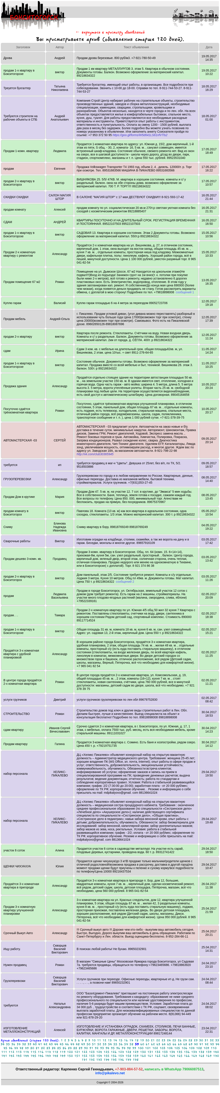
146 (41, 1056)
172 (92, 1060)
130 (143, 1052)
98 (129, 1048)
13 (110, 1040)
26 (180, 1040)
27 (185, 1040)
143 (19, 1056)
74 (217, 1044)
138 (201, 1052)
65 (169, 1044)
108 (199, 1048)
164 (172, 1056)
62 (153, 1044)
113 (19, 1052)
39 (29, 1044)
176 (121, 1060)
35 (8, 1044)
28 (190, 1040)
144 (26, 1056)
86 (64, 1048)
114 (26, 1052)
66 (174, 1044)
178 (136, 1060)
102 (155, 1048)
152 (84, 1056)
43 (51, 1044)
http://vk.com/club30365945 (95, 454)
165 (179, 1056)
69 (190, 1044)
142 (11, 1056)
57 (126, 1044)
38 (24, 1044)
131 (150, 1052)
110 (214, 1048)
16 (126, 1040)
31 (206, 1040)
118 (55, 1052)
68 (185, 1044)
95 (113, 1048)
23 (163, 1040)
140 (216, 1052)
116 (41, 1052)
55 (115, 1044)
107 (192, 1048)
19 (142, 1040)
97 (123, 1048)
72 (207, 1044)
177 (128, 1060)
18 (137, 1040)
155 (106, 1056)
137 (194, 1052)
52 (99, 1044)
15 (120, 1040)
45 (62, 1044)
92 (97, 1048)
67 (180, 1044)
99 (134, 1048)
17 (131, 1040)
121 (77, 1052)
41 (40, 1044)
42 (45, 1044)
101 (148, 1048)
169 (209, 1056)
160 (143, 1056)
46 (67, 1044)
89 (80, 1048)
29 (196, 1040)
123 (92, 1052)
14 (115, 1040)
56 (121, 1044)
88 (75, 1048)
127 (121, 1052)
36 (13, 1044)
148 (55, 1056)
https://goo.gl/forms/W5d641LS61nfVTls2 (140, 135)
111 (4, 1052)
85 (59, 1048)
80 (32, 1048)
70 (196, 1044)
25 (174, 1040)
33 (217, 1040)
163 (165, 1056)
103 (162, 1048)
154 (99, 1056)
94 (107, 1048)
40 (35, 1044)
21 (153, 1040)
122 (84, 1052)
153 (92, 1056)
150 (70, 1056)
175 (114, 1060)
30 (201, 1040)
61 (148, 1044)
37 (19, 1044)
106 (184, 1048)
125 (106, 1052)
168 (201, 1056)
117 (48, 1052)
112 (11, 1052)
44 (56, 1044)
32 (212, 1040)
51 (94, 1044)
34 (3, 1044)
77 (16, 1048)
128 (128, 1052)
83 (48, 1048)
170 (216, 1056)
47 (72, 1044)
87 (70, 1048)
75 (5, 1048)
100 (141, 1048)
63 (158, 1044)
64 (164, 1044)
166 (187, 1056)
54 (110, 1044)
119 (63, 1052)
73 (212, 1044)
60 (142, 1044)
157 (121, 1056)
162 (157, 1056)
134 (172, 1052)
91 (91, 1048)
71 (201, 1044)
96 (118, 1048)
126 (114, 1052)
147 (48, 1056)
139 (209, 1052)
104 (170, 1048)
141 (4, 1056)
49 (83, 1044)
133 (165, 1052)
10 (94, 1040)
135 (179, 1052)
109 (206, 1048)
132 (157, 1052)
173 (99, 1060)
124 (99, 1052)
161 (150, 1056)
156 (114, 1056)
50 (88, 1044)
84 (54, 1048)
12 (104, 1040)
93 (102, 1048)
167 (194, 1056)
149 (63, 1056)
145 (33, 1056)
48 (78, 1044)
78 (21, 1048)
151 (77, 1056)
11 (99, 1040)
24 (169, 1040)
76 (11, 1048)
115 (33, 1052)
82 (43, 1048)
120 (70, 1052)
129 (136, 1052)
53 (105, 1044)
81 (38, 1048)
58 (131, 1044)
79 (27, 1048)
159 (136, 1056)
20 (147, 1040)
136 (187, 1052)
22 (158, 1040)
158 (128, 1056)
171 (84, 1060)
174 (106, 1060)
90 (86, 1048)
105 (177, 1048)
